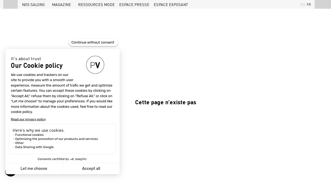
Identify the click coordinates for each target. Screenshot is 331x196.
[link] (35, 4)
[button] (10, 4)
